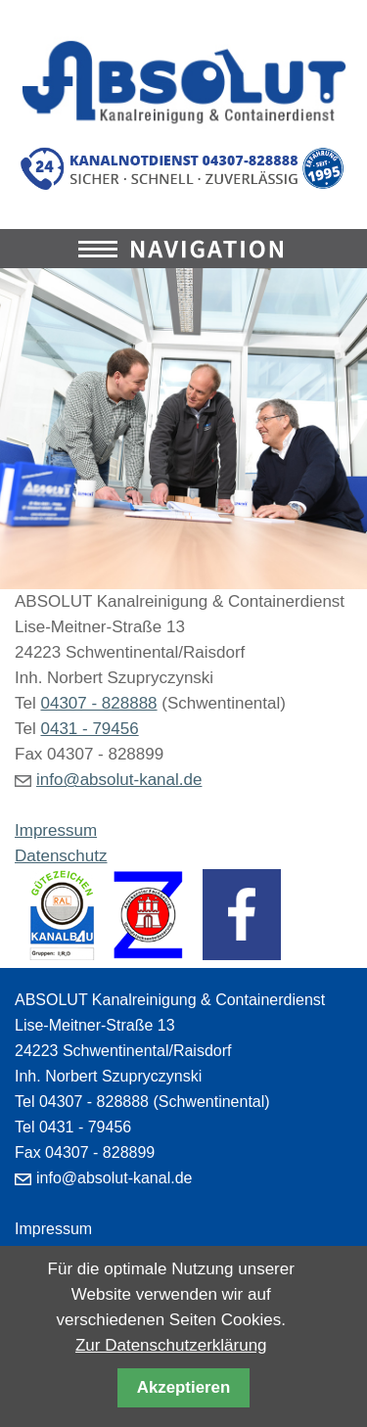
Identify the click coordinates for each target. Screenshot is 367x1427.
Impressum (56, 830)
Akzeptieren (183, 1387)
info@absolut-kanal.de (119, 779)
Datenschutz (61, 856)
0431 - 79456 (89, 728)
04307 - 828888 (98, 703)
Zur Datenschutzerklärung (171, 1345)
